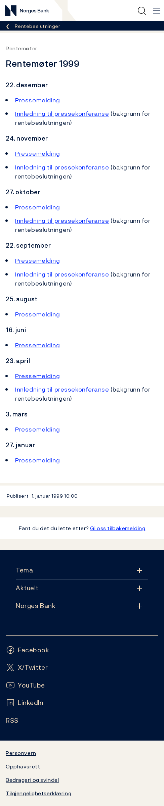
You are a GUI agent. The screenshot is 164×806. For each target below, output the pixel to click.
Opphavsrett (23, 766)
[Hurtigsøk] (141, 10)
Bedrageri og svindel (32, 780)
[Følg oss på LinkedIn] (25, 703)
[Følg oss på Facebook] (27, 650)
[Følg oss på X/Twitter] (27, 667)
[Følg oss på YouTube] (25, 685)
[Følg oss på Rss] (12, 720)
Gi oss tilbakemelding (117, 528)
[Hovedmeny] (156, 10)
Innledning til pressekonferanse (62, 113)
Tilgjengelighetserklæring (38, 793)
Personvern (21, 753)
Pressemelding (37, 100)
